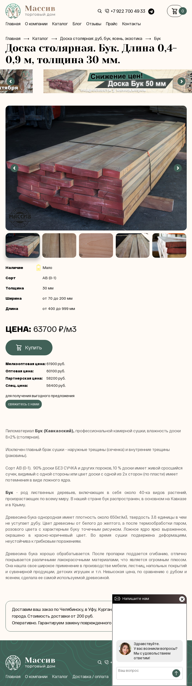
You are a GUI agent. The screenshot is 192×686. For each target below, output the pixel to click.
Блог (77, 23)
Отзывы (93, 23)
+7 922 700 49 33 (128, 11)
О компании (36, 23)
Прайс (112, 23)
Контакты (131, 23)
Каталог (60, 23)
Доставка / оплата (90, 676)
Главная (13, 23)
